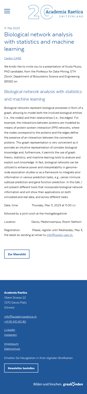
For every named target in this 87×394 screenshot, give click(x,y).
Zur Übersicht (17, 254)
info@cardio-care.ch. (60, 235)
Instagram (10, 334)
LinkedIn (9, 329)
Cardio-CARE (12, 58)
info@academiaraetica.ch (20, 316)
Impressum (11, 343)
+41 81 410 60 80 (15, 321)
